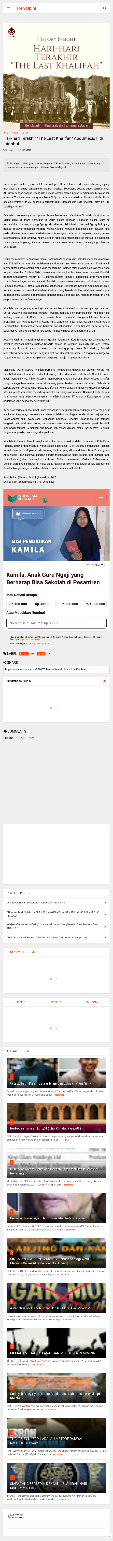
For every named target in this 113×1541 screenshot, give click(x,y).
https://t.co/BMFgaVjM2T (31, 639)
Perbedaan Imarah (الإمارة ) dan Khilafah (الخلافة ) (45, 1128)
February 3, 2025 (41, 643)
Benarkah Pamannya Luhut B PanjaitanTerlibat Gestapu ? (50, 1218)
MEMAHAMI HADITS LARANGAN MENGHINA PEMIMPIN (52, 1353)
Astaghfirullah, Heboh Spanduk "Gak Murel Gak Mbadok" (50, 1308)
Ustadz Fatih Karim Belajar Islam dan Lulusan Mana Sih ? (50, 1083)
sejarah (25, 133)
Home (5, 133)
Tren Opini (26, 8)
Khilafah (15, 133)
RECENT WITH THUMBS (22, 952)
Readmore (59, 1095)
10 (12, 1477)
